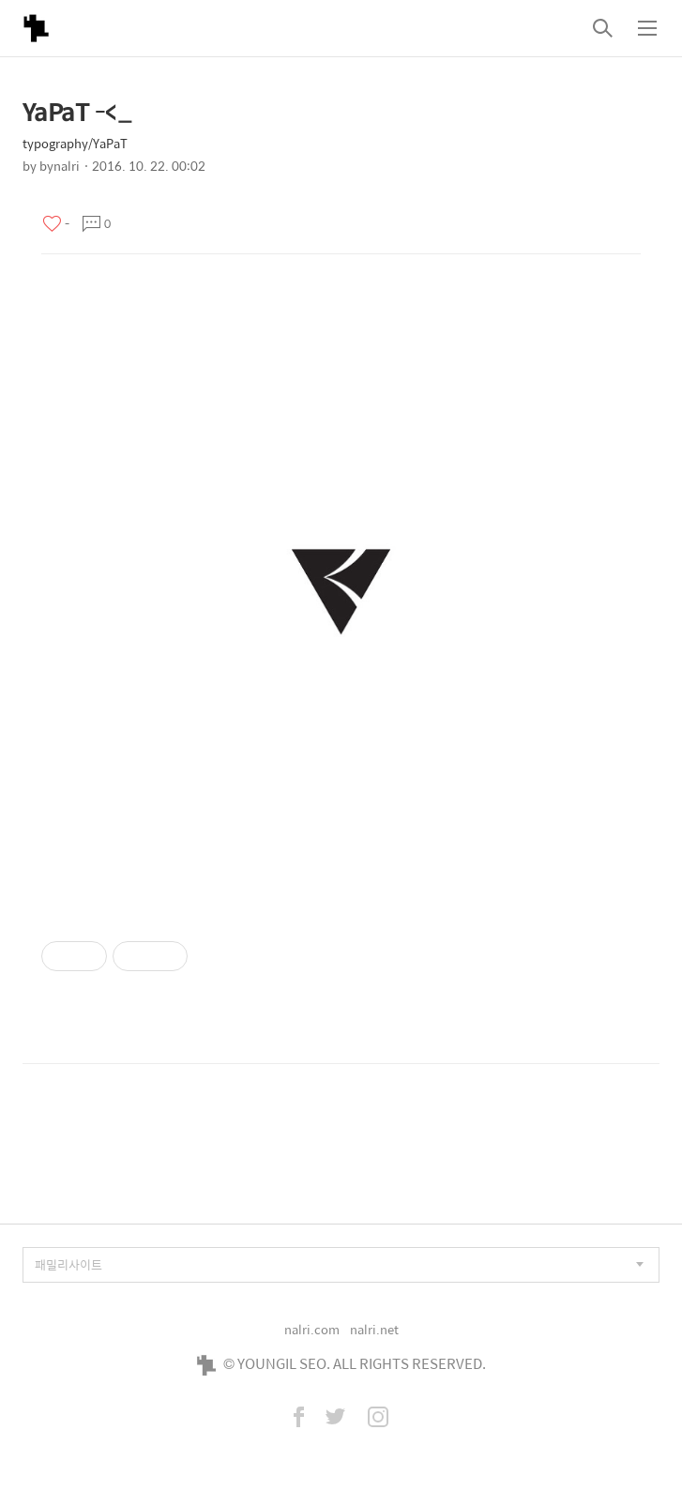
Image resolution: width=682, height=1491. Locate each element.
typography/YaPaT (75, 143)
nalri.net (374, 1329)
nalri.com (312, 1329)
